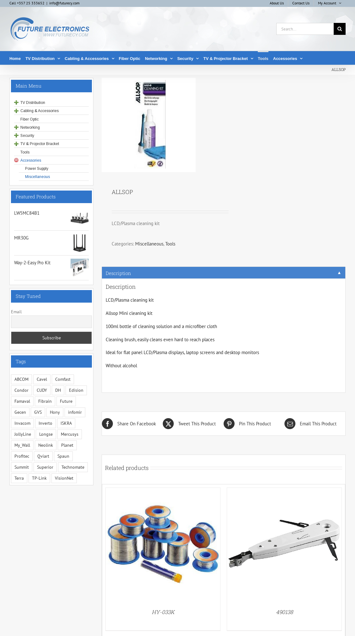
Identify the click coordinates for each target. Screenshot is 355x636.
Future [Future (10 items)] (66, 401)
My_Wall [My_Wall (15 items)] (22, 445)
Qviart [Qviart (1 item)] (43, 456)
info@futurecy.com (64, 3)
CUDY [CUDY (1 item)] (42, 390)
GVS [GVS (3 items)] (38, 412)
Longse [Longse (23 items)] (46, 434)
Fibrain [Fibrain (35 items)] (45, 401)
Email (16, 312)
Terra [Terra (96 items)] (19, 478)
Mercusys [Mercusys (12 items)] (69, 434)
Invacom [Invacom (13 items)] (22, 423)
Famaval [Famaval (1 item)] (22, 401)
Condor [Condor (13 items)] (21, 390)
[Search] (340, 29)
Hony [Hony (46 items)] (55, 412)
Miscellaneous (149, 244)
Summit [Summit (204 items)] (21, 467)
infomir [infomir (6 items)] (75, 412)
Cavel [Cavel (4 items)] (42, 379)
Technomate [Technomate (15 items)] (72, 467)
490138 (284, 612)
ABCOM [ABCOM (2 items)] (21, 379)
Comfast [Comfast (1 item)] (63, 379)
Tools (170, 244)
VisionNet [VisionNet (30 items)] (64, 478)
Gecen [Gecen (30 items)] (20, 412)
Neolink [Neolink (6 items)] (45, 445)
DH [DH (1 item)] (58, 390)
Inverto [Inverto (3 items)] (45, 423)
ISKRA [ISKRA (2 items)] (66, 423)
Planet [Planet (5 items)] (67, 445)
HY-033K (163, 612)
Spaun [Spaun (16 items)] (63, 456)
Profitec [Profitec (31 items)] (21, 456)
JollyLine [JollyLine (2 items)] (22, 434)
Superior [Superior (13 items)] (45, 467)
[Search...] (305, 29)
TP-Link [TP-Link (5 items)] (39, 478)
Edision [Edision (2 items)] (76, 390)
